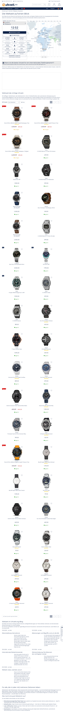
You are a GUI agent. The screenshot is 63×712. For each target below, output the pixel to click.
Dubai (49, 39)
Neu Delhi (53, 38)
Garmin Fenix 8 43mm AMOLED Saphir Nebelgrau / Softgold (17, 151)
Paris (39, 33)
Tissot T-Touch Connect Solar (17, 348)
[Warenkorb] (59, 4)
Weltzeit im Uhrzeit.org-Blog (12, 622)
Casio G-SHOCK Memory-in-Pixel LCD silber (46, 235)
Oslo (40, 30)
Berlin (43, 32)
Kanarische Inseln (33, 38)
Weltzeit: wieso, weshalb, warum (12, 670)
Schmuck (10, 8)
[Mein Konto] (54, 4)
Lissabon (38, 36)
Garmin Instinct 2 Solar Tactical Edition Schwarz (17, 518)
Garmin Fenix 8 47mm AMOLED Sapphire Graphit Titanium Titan (16, 461)
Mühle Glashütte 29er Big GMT (16, 207)
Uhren (3, 8)
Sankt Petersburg (48, 30)
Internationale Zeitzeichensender (12, 652)
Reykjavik (35, 28)
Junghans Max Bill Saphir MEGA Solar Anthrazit (46, 462)
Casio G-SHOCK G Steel (46, 292)
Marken (17, 8)
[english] (60, 8)
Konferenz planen (15, 32)
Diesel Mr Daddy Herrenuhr (46, 349)
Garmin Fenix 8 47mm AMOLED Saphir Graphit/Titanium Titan (46, 123)
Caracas (28, 42)
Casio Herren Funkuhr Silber (46, 546)
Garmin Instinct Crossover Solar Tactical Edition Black (16, 405)
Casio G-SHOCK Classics (17, 320)
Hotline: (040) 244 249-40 (7, 1)
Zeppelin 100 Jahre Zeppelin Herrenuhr (46, 603)
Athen (46, 36)
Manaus (29, 44)
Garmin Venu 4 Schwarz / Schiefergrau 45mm (46, 207)
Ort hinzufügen (15, 35)
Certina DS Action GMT (46, 264)
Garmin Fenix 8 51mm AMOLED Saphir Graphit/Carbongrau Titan (17, 123)
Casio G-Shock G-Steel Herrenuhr (46, 433)
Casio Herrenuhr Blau (46, 490)
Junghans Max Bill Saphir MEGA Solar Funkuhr (17, 490)
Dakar (35, 41)
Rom (42, 34)
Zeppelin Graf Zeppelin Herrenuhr (17, 575)
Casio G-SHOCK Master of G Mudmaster (46, 179)
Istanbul (47, 35)
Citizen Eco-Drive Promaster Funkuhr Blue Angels (46, 518)
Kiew (46, 33)
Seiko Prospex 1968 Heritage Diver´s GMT (17, 292)
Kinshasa (41, 44)
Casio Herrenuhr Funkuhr (17, 546)
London (38, 32)
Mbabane (44, 49)
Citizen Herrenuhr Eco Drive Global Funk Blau (17, 377)
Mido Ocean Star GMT (16, 179)
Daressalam (49, 45)
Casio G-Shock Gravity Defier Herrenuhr (17, 603)
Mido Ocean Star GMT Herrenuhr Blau (46, 405)
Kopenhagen (40, 31)
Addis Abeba (49, 42)
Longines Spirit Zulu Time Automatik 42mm (16, 264)
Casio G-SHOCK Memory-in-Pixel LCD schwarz (46, 150)
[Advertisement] (31, 81)
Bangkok (58, 41)
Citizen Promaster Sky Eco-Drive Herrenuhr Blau (17, 433)
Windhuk (41, 48)
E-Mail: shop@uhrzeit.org (18, 1)
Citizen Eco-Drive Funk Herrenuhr (46, 377)
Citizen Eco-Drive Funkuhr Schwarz (46, 320)
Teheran (51, 36)
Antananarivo (52, 47)
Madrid (40, 35)
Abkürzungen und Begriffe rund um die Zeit (45, 633)
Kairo (45, 38)
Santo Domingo (28, 40)
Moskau (48, 31)
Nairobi (48, 44)
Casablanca (36, 37)
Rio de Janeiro (28, 48)
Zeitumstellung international (11, 633)
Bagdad (47, 37)
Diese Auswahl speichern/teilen (10, 616)
